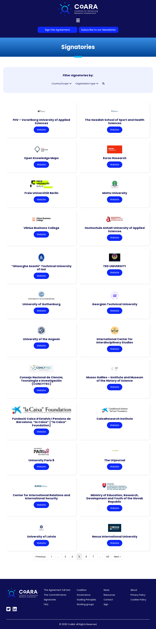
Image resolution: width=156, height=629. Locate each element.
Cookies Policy (138, 599)
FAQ (46, 604)
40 (107, 556)
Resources (109, 594)
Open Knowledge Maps (41, 158)
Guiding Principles (86, 599)
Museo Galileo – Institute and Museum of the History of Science (114, 379)
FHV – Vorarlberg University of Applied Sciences (41, 121)
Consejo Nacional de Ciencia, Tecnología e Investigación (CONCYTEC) (41, 380)
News (106, 590)
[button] (70, 83)
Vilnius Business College (41, 228)
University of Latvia (41, 536)
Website (41, 129)
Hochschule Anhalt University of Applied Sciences (115, 229)
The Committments (55, 594)
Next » (117, 556)
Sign (106, 604)
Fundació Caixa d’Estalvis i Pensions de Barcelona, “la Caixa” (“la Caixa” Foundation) (41, 422)
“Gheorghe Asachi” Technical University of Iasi (41, 267)
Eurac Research (114, 158)
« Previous (40, 556)
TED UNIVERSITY (114, 266)
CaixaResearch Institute (115, 419)
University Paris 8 (41, 460)
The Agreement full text (57, 590)
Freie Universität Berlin (41, 193)
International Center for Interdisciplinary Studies (114, 340)
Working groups (85, 604)
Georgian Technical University (114, 304)
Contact (108, 599)
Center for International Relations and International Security (41, 496)
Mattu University (114, 193)
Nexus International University (114, 536)
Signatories (50, 599)
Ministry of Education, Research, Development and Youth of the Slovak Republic (114, 498)
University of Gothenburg (41, 304)
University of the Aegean (41, 339)
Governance (83, 594)
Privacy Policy (138, 594)
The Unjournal (114, 460)
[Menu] (78, 20)
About (134, 590)
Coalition (82, 590)
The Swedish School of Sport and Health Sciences (114, 121)
